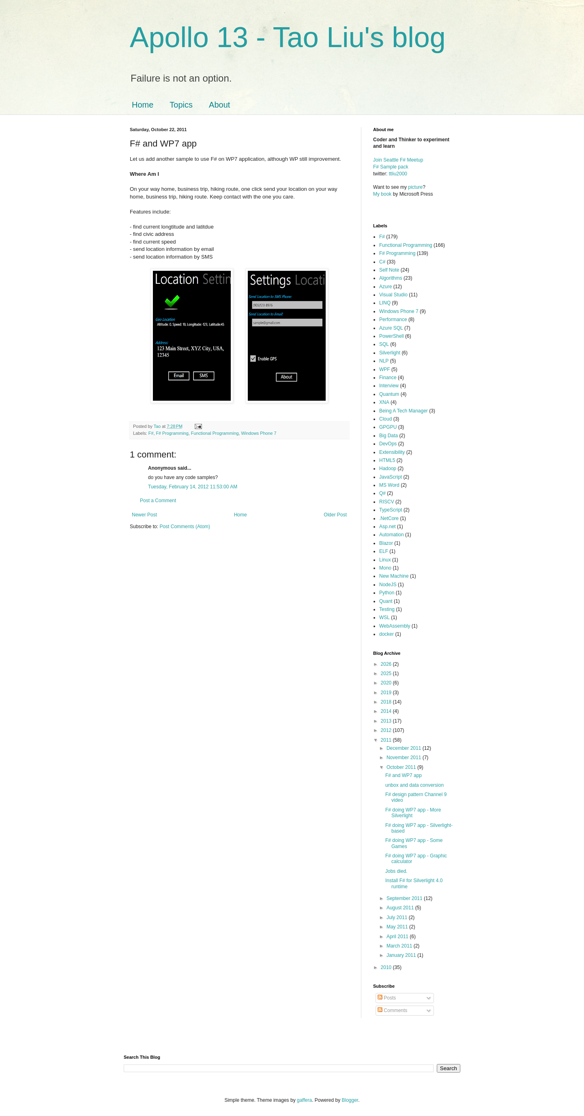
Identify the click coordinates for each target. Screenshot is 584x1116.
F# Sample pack (390, 167)
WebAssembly (394, 626)
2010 (387, 967)
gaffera (304, 1100)
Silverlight (389, 353)
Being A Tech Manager (403, 411)
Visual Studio (393, 295)
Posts (387, 998)
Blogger (350, 1100)
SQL (384, 344)
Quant (386, 601)
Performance (393, 319)
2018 (387, 702)
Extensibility (392, 452)
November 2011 (404, 757)
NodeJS (388, 584)
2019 (387, 692)
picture (415, 187)
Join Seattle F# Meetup (398, 160)
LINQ (385, 303)
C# (382, 262)
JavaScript (390, 477)
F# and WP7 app (403, 775)
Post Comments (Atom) (184, 526)
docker (386, 634)
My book (382, 194)
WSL (384, 617)
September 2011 (405, 898)
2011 (387, 740)
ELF (383, 551)
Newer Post (144, 515)
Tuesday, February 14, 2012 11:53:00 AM (192, 487)
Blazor (386, 543)
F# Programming (172, 433)
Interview (389, 386)
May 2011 (397, 927)
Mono (385, 568)
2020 (387, 683)
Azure (385, 286)
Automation (391, 534)
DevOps (388, 444)
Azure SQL (391, 328)
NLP (384, 361)
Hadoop (387, 468)
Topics (181, 104)
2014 (387, 711)
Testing (387, 609)
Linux (385, 560)
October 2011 (401, 767)
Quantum (389, 394)
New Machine (394, 576)
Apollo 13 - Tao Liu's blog (288, 37)
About (219, 104)
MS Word (389, 485)
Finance (388, 377)
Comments (392, 1010)
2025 (387, 673)
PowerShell (391, 336)
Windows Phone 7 (258, 433)
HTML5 (387, 460)
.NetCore (389, 518)
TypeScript (390, 510)
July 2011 (397, 917)
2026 (387, 664)
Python (386, 593)
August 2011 (400, 908)
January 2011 (401, 955)
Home (142, 104)
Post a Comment (158, 500)
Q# (382, 493)
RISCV (386, 502)
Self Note (389, 270)
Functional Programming (215, 433)
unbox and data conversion (414, 785)
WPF (384, 369)
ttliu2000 (398, 174)
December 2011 (404, 748)
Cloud (385, 419)
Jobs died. (396, 871)
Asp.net (387, 526)
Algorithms (390, 278)
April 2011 (398, 936)
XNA (384, 402)
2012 (387, 730)
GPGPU (388, 427)
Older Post (335, 515)
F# (151, 433)
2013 (387, 721)
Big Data (388, 435)
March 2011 (400, 946)
